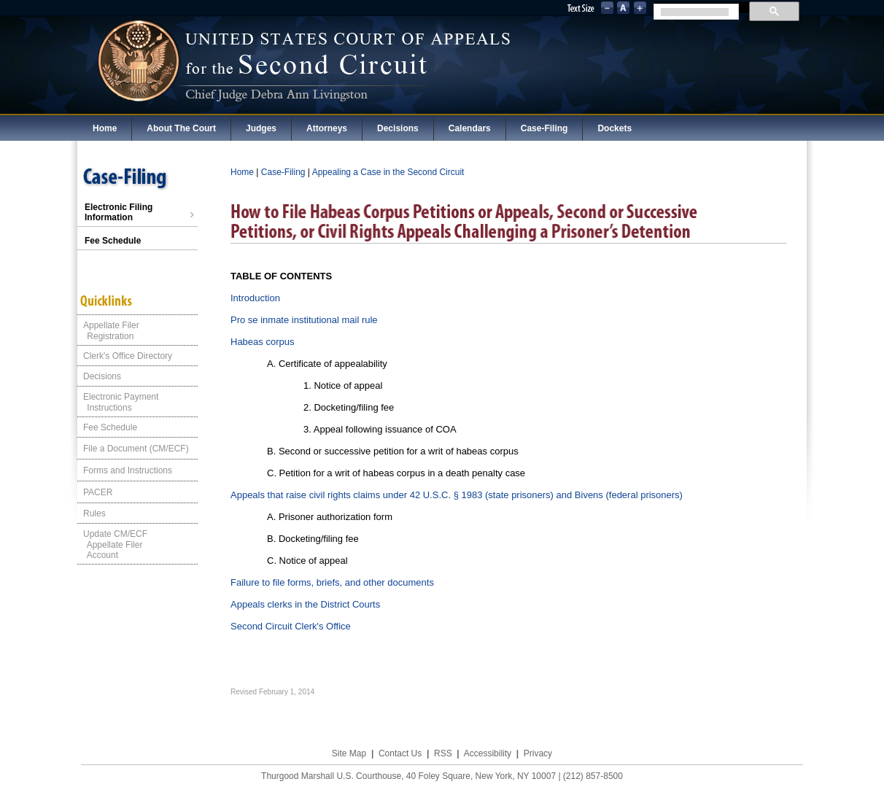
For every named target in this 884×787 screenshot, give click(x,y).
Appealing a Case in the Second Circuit (388, 172)
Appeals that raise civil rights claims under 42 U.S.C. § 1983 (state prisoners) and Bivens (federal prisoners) (456, 494)
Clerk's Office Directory (127, 356)
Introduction (255, 297)
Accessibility (487, 753)
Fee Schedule (113, 241)
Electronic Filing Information (139, 212)
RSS (443, 753)
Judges (261, 128)
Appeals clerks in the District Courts (305, 604)
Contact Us (400, 753)
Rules (94, 513)
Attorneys (326, 128)
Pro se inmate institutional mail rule (304, 319)
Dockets (614, 128)
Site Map (349, 753)
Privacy (538, 753)
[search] (695, 12)
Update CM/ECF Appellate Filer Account (112, 544)
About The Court (181, 128)
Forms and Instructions (127, 470)
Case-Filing (544, 128)
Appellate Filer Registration (108, 330)
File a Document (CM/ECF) (136, 448)
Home (105, 128)
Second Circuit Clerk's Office (290, 626)
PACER (97, 492)
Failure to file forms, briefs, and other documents (332, 582)
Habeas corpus (262, 341)
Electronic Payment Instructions (117, 402)
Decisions (398, 128)
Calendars (470, 128)
